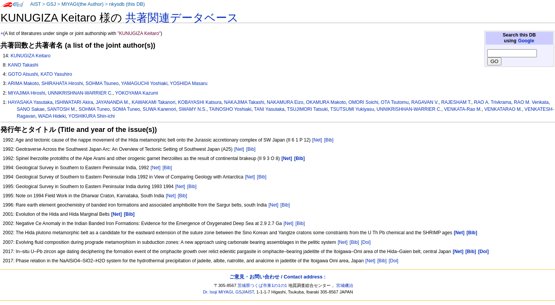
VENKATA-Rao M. (463, 109)
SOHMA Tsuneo (102, 83)
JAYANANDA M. (112, 102)
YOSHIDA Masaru (188, 83)
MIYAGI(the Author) (82, 4)
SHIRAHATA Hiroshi (62, 83)
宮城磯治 (344, 285)
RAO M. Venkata (531, 102)
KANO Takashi (23, 65)
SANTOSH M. (61, 109)
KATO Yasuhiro (56, 74)
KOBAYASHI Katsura (200, 102)
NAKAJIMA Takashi (244, 102)
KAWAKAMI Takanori (153, 102)
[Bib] (328, 140)
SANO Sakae (31, 109)
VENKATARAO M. (503, 109)
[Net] (317, 140)
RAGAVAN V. (425, 102)
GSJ (51, 4)
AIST (35, 4)
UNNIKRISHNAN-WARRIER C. (80, 93)
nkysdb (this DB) (127, 4)
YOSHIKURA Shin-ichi (91, 116)
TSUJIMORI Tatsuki (307, 109)
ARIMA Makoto (23, 83)
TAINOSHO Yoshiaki (230, 109)
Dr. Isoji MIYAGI (218, 292)
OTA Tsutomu (395, 102)
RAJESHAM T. (456, 102)
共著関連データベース (182, 18)
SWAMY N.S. (193, 109)
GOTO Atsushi (23, 74)
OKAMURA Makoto (326, 102)
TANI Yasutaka (269, 109)
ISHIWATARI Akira (74, 102)
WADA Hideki (52, 116)
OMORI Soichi (363, 102)
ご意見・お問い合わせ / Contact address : (277, 277)
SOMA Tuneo (126, 109)
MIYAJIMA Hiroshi (26, 93)
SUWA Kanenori (159, 109)
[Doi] (366, 242)
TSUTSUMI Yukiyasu (352, 109)
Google (526, 40)
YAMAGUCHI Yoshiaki (144, 83)
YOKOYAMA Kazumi (136, 93)
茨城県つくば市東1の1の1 (262, 285)
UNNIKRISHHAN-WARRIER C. (409, 109)
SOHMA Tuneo (94, 109)
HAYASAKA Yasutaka (30, 102)
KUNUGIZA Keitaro (30, 55)
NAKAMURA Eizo (285, 102)
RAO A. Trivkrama (492, 102)
